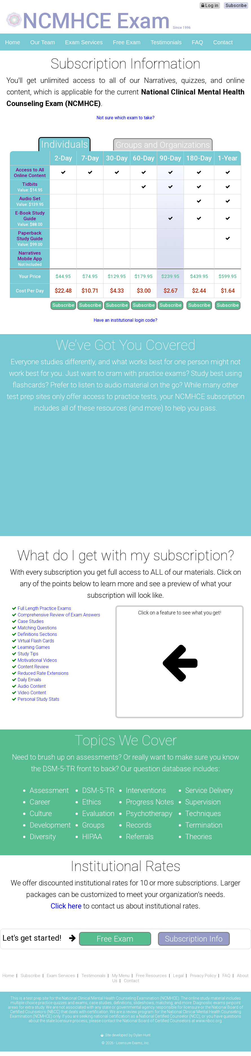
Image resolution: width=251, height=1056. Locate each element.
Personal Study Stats (38, 699)
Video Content (32, 692)
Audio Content (32, 686)
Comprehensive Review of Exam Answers (59, 615)
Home (12, 42)
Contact (223, 42)
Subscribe (236, 5)
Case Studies (31, 621)
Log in (209, 5)
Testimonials (166, 42)
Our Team (42, 42)
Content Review (33, 666)
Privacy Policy (203, 975)
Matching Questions (37, 627)
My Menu (120, 975)
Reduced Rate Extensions (43, 673)
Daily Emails (29, 679)
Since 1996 (182, 27)
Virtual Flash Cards (36, 640)
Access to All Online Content (30, 172)
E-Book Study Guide (30, 215)
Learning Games (34, 647)
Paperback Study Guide (30, 235)
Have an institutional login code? (125, 320)
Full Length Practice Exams (44, 608)
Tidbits (30, 184)
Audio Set (29, 198)
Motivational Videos (37, 660)
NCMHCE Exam (96, 20)
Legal (178, 975)
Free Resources (151, 975)
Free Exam (126, 42)
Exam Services (84, 42)
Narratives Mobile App (29, 255)
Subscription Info (194, 938)
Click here (66, 906)
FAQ (197, 42)
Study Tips (28, 653)
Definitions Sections (37, 634)
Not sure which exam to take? (125, 117)
